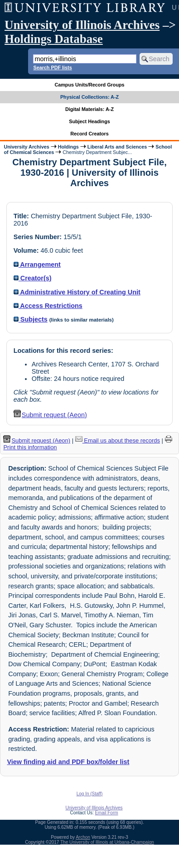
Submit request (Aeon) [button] (50, 414)
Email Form (106, 812)
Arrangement (37, 264)
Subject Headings (89, 121)
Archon (83, 837)
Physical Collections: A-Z (89, 97)
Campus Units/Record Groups (89, 84)
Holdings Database (54, 39)
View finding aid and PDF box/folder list (68, 761)
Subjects (31, 319)
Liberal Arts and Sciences (117, 146)
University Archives (26, 146)
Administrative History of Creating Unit (77, 292)
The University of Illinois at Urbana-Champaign (107, 842)
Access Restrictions (48, 305)
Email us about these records (117, 440)
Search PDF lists (52, 67)
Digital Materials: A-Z (89, 109)
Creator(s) (33, 278)
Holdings (68, 146)
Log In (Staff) (90, 793)
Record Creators (89, 133)
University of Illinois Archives (82, 25)
